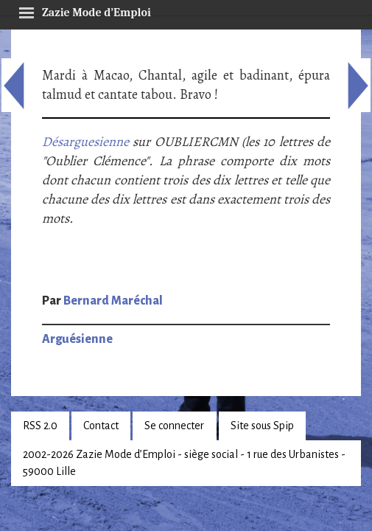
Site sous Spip (262, 425)
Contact (101, 425)
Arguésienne (77, 339)
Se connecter (174, 425)
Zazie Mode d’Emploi (84, 10)
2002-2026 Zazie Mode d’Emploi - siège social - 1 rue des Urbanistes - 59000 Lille (184, 462)
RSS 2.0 (40, 425)
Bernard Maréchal (113, 301)
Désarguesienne (85, 141)
